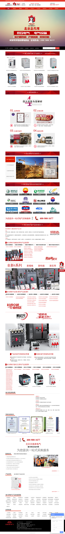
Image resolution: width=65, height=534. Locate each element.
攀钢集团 (25, 203)
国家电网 (11, 194)
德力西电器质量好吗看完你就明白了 (12, 465)
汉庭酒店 (25, 212)
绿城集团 (39, 194)
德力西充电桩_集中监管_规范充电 (34, 489)
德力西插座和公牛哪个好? (33, 482)
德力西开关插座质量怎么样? (33, 480)
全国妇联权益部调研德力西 (11, 456)
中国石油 (25, 194)
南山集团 (39, 203)
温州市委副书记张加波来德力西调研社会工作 (14, 460)
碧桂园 (53, 194)
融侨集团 (53, 212)
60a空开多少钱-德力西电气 (33, 477)
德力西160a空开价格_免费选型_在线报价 (36, 479)
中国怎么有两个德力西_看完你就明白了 (13, 467)
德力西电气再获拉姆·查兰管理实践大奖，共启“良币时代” (16, 458)
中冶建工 (39, 212)
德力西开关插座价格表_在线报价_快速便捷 (36, 484)
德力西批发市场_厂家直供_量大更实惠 (12, 463)
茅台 (53, 203)
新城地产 (11, 203)
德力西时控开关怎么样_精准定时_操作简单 (36, 487)
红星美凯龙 (12, 212)
